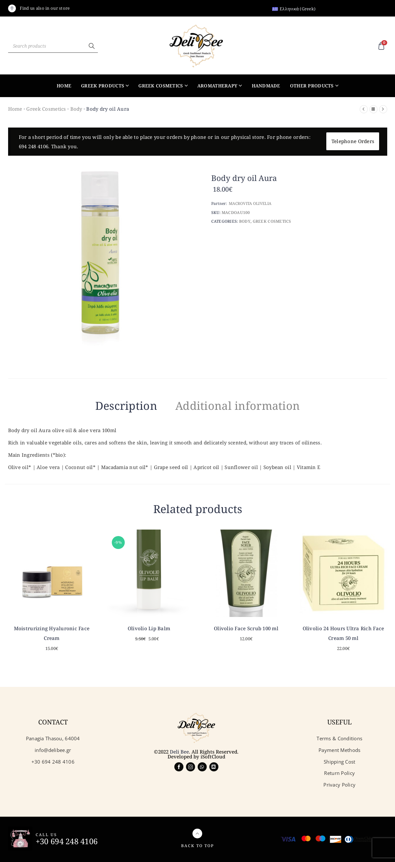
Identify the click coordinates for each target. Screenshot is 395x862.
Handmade (266, 86)
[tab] (126, 406)
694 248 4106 (33, 146)
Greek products (102, 86)
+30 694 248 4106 (67, 841)
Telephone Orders (352, 141)
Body (76, 109)
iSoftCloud (213, 756)
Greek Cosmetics (160, 86)
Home (64, 86)
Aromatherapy (217, 86)
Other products (312, 86)
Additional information (237, 405)
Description (126, 405)
